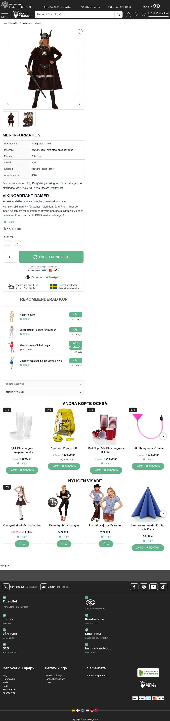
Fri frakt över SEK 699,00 (119, 7)
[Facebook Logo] (134, 586)
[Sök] (119, 14)
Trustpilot (147, 6)
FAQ (5, 675)
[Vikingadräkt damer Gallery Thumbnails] (19, 119)
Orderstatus (9, 679)
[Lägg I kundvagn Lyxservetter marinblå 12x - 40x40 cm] (148, 547)
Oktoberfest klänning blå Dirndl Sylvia (41, 360)
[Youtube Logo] (153, 586)
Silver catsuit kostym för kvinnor (38, 330)
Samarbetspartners (97, 675)
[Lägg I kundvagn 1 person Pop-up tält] (64, 466)
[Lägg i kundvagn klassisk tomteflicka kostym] (75, 345)
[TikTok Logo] (163, 586)
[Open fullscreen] (44, 68)
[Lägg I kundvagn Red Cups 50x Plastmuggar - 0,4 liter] (106, 470)
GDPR (48, 682)
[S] (7, 242)
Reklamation (9, 689)
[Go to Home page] (21, 14)
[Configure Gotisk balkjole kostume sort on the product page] (75, 314)
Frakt (5, 682)
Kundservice (9, 693)
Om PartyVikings (53, 675)
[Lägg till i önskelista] (80, 32)
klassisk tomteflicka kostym (35, 345)
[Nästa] (79, 104)
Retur (5, 686)
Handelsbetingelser (55, 679)
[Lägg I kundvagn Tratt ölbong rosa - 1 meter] (148, 466)
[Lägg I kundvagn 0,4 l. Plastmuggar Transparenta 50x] (22, 470)
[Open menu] (4, 14)
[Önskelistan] (135, 14)
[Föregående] (8, 104)
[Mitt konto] (129, 14)
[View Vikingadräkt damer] (11, 119)
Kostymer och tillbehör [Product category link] (43, 169)
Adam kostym (27, 314)
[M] (17, 242)
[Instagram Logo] (144, 586)
